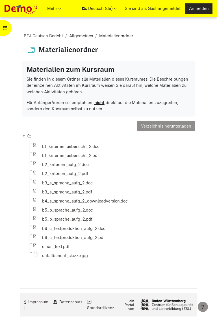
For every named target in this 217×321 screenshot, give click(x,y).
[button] (99, 8)
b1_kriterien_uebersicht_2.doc (70, 146)
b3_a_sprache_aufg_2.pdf (67, 192)
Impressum (38, 302)
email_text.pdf (56, 246)
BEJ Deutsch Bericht (43, 35)
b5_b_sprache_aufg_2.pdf (67, 219)
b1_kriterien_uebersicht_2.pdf (70, 155)
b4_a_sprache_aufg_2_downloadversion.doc (85, 201)
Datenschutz (71, 302)
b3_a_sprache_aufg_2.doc (67, 183)
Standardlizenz (100, 307)
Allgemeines (81, 35)
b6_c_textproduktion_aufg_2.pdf (73, 237)
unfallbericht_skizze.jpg (65, 255)
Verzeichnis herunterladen (166, 126)
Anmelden (199, 8)
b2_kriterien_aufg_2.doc (65, 164)
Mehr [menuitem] (52, 8)
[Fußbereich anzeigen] (203, 307)
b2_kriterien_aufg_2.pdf (65, 173)
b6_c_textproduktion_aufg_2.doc (73, 228)
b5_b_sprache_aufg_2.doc (67, 210)
